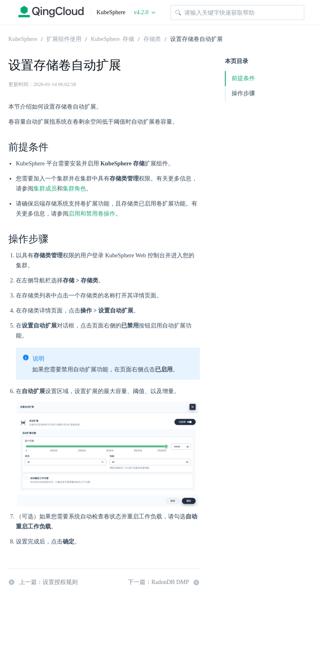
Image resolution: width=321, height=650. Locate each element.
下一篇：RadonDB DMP (164, 582)
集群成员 (45, 188)
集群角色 (74, 188)
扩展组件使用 (64, 38)
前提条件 (243, 78)
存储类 (152, 38)
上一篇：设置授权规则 (43, 582)
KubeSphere (22, 38)
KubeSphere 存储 (112, 38)
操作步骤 (243, 93)
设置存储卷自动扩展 (196, 38)
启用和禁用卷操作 (92, 214)
